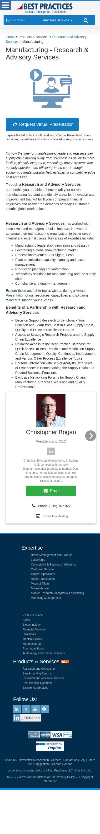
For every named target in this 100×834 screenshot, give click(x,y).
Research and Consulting (39, 668)
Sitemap (56, 764)
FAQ (82, 760)
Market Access (40, 588)
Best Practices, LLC (60, 770)
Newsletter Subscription (34, 760)
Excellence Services (35, 687)
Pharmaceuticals (33, 648)
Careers (56, 760)
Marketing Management (46, 598)
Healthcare (29, 634)
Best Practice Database (37, 683)
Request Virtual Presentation (42, 124)
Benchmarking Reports (37, 673)
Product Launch (33, 615)
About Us (10, 760)
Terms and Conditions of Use (37, 777)
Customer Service (42, 569)
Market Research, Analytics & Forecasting (57, 593)
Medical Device (32, 639)
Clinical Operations (43, 574)
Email (50, 491)
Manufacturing (32, 643)
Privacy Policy (66, 777)
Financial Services (34, 629)
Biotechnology (31, 624)
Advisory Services (56, 20)
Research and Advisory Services (43, 678)
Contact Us (70, 760)
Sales (26, 620)
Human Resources (43, 578)
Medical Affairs (40, 583)
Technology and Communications (44, 653)
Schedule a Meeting (55, 516)
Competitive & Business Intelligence (53, 564)
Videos (68, 764)
